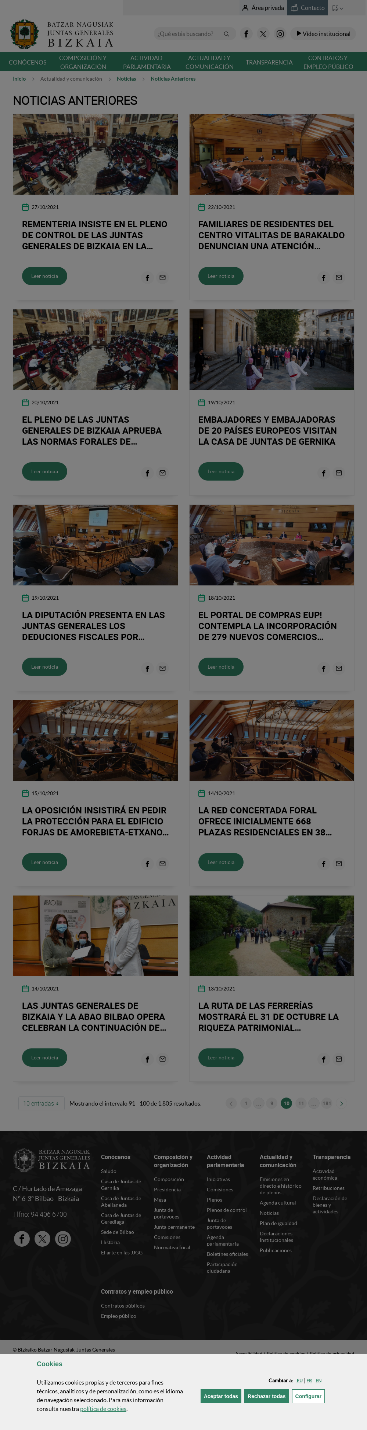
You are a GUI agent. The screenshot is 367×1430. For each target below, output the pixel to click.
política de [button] (103, 1408)
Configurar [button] (310, 1395)
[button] (300, 1380)
